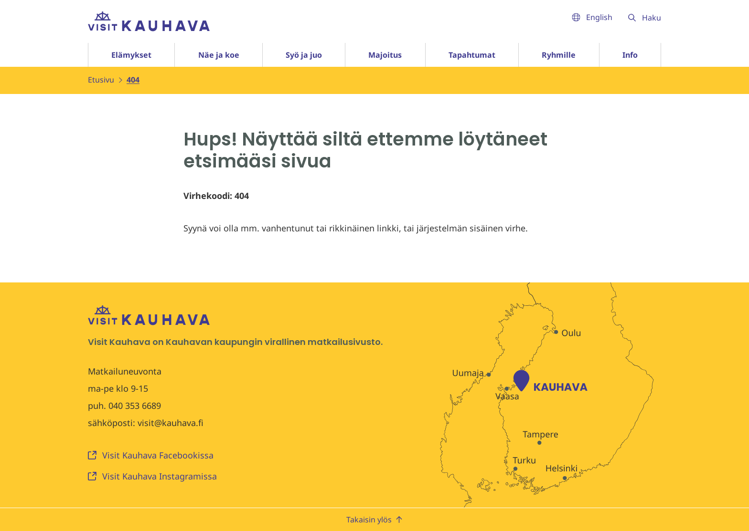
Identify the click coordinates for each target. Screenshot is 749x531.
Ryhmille (559, 55)
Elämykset (131, 55)
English (592, 17)
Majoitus (385, 55)
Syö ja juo (304, 55)
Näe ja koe (218, 55)
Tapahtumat (472, 55)
